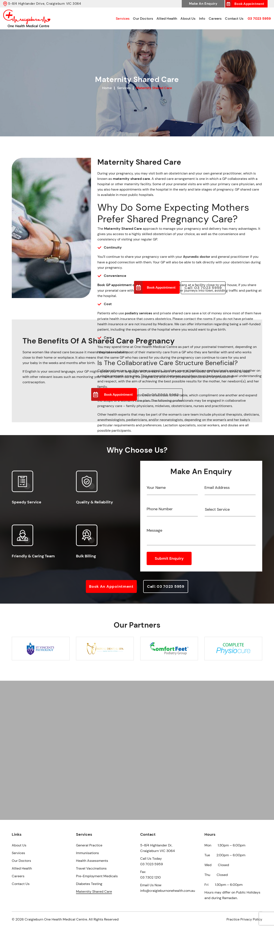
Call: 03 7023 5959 (203, 287)
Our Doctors (143, 18)
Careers (215, 18)
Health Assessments (92, 860)
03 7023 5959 (259, 18)
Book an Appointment (111, 586)
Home (107, 88)
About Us (187, 18)
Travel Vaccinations (91, 868)
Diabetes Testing (89, 884)
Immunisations (87, 853)
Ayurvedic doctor (196, 257)
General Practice (89, 845)
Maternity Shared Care (94, 891)
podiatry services (138, 313)
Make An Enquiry (203, 3)
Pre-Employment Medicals (97, 876)
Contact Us (234, 18)
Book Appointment (249, 4)
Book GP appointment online (119, 285)
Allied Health (166, 18)
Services (123, 18)
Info (202, 18)
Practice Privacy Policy (244, 919)
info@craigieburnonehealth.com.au (167, 890)
